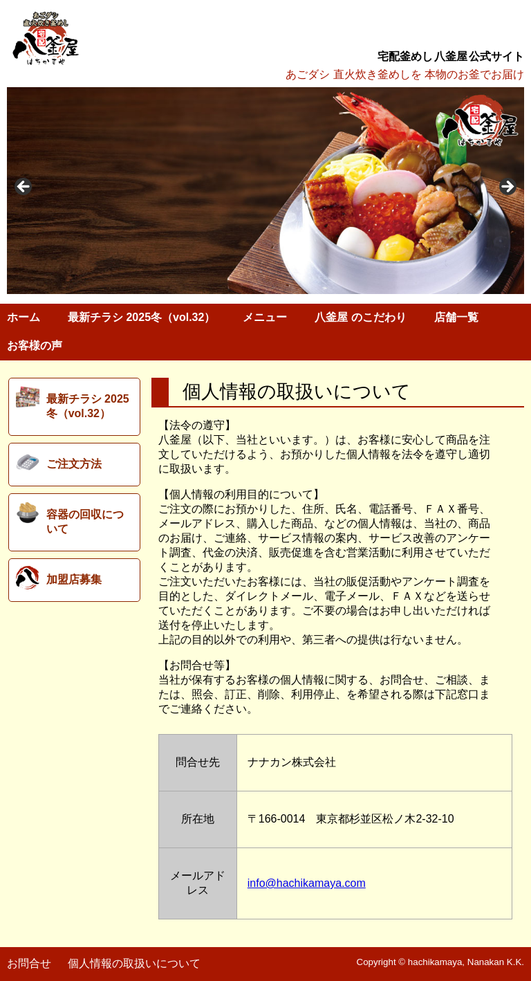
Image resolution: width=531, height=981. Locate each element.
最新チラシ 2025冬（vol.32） (141, 317)
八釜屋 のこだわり (360, 317)
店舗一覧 (456, 317)
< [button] (24, 187)
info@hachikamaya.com (307, 883)
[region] (265, 190)
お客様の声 (34, 345)
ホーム (23, 317)
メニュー (265, 317)
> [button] (506, 187)
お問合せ (29, 963)
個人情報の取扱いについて (134, 963)
